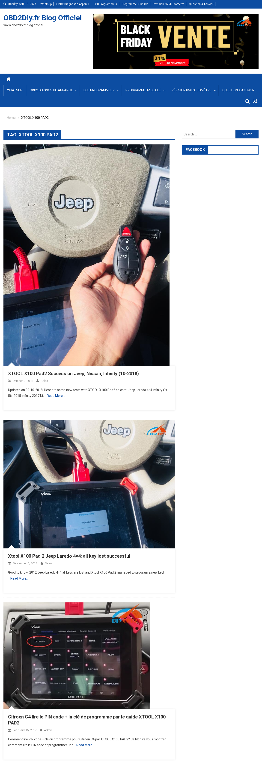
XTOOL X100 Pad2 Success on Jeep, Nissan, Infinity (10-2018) (73, 373)
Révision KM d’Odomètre (168, 4)
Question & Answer (201, 4)
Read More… (56, 396)
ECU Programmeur (105, 4)
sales (44, 381)
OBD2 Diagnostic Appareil (72, 4)
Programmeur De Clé (135, 4)
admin (48, 730)
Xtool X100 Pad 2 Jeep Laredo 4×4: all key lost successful (69, 556)
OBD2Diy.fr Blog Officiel (42, 17)
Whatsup (46, 4)
